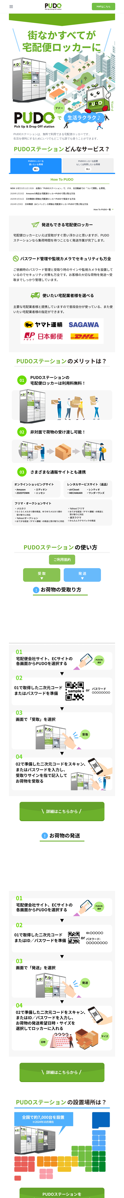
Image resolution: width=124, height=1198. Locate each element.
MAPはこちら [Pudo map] (103, 6)
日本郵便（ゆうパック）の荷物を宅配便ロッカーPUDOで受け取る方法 (57, 204)
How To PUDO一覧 (102, 209)
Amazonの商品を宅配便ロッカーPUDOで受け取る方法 (51, 193)
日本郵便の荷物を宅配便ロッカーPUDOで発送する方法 (51, 199)
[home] (53, 6)
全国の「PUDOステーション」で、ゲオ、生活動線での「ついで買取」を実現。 (71, 188)
